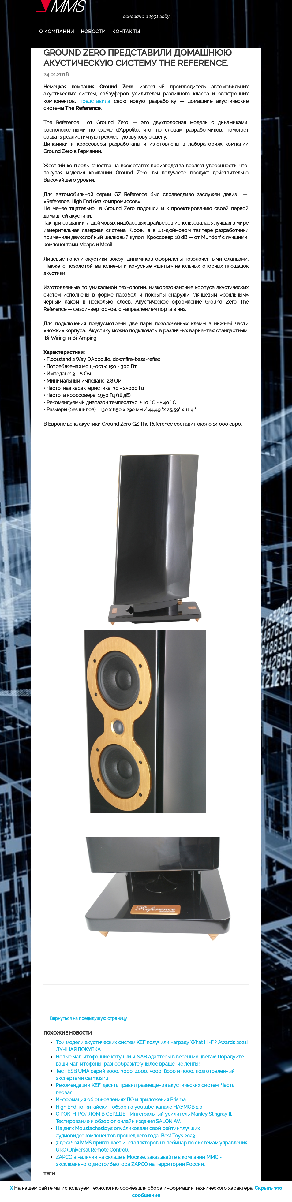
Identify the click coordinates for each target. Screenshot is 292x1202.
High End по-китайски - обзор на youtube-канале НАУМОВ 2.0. (129, 1107)
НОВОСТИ (93, 31)
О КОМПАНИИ (56, 31)
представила (95, 101)
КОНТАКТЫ (126, 31)
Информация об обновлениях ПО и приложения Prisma (121, 1100)
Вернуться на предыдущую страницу (88, 1018)
